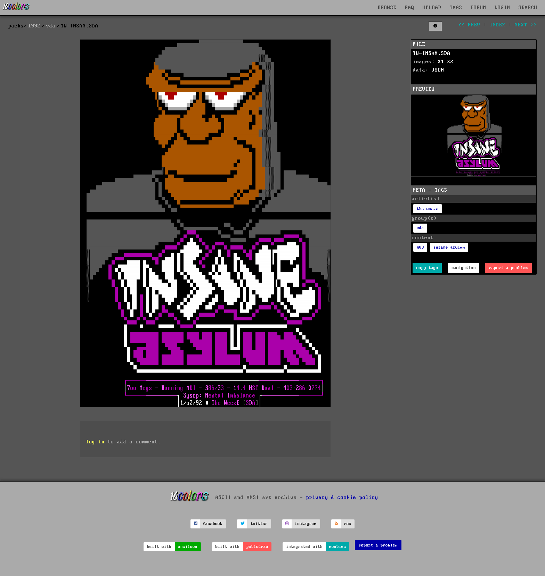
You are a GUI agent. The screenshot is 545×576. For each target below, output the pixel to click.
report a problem (508, 268)
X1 (441, 62)
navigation (464, 268)
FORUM (478, 7)
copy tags (427, 268)
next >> (526, 25)
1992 (34, 26)
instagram (306, 523)
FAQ (409, 7)
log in (95, 442)
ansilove (187, 546)
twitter (259, 523)
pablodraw (257, 546)
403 (420, 247)
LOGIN (502, 7)
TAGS (456, 7)
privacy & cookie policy (342, 497)
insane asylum (449, 247)
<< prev (469, 25)
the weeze (428, 209)
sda (51, 26)
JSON (438, 70)
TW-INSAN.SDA (431, 53)
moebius (337, 546)
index (497, 25)
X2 (450, 62)
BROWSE (387, 7)
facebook (212, 523)
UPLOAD (432, 7)
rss (347, 523)
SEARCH (528, 7)
